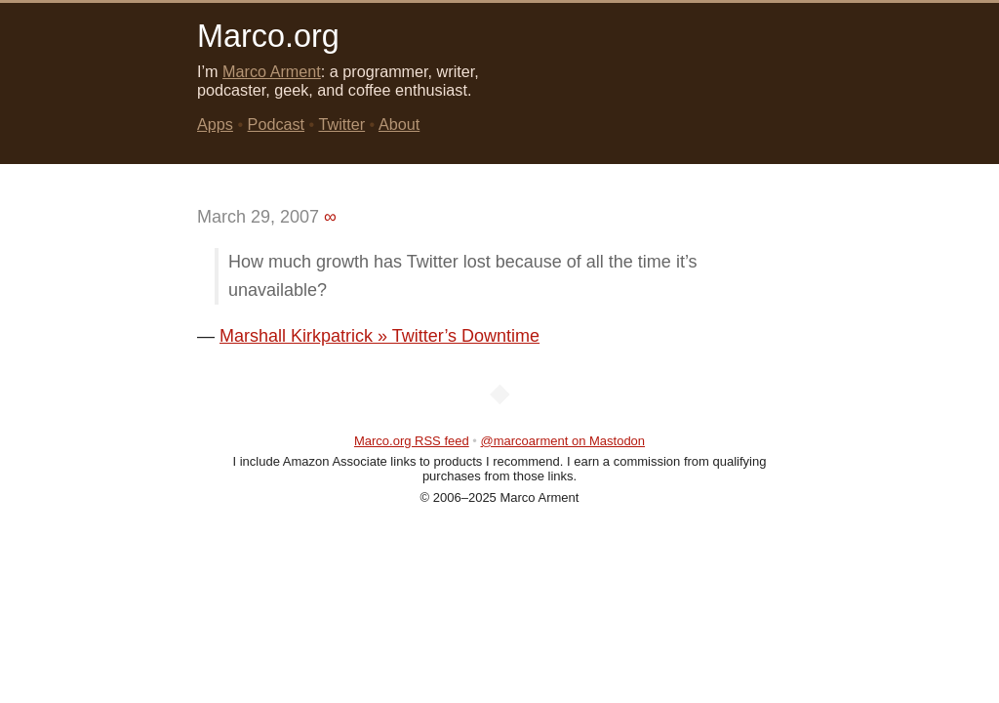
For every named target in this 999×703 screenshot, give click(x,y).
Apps (215, 124)
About (399, 124)
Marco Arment (271, 71)
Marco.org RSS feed (411, 441)
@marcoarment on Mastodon (563, 441)
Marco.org (268, 36)
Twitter (341, 124)
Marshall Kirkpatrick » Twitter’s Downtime (379, 336)
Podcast (276, 124)
